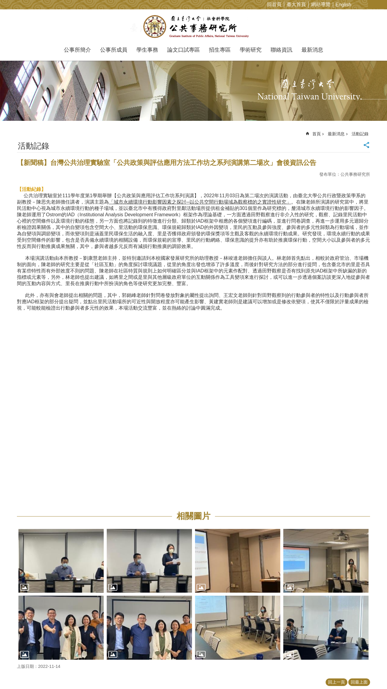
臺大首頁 (296, 4)
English (343, 4)
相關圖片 (193, 516)
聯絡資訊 (281, 50)
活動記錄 (360, 133)
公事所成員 (113, 50)
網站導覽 (320, 4)
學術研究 (251, 50)
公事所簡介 (77, 50)
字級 (373, 4)
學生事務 (147, 50)
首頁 (316, 133)
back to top (370, 672)
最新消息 (312, 50)
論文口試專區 (183, 50)
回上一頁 (336, 682)
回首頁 (274, 4)
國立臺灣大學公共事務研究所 (193, 26)
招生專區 (220, 50)
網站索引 (382, 4)
